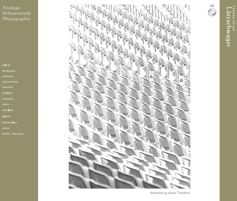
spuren (5, 104)
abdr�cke (7, 93)
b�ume (6, 116)
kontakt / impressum (12, 133)
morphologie (8, 70)
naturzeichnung (10, 81)
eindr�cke (7, 110)
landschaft (7, 87)
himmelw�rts (9, 122)
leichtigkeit (8, 98)
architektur (7, 76)
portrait (6, 128)
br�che (6, 65)
